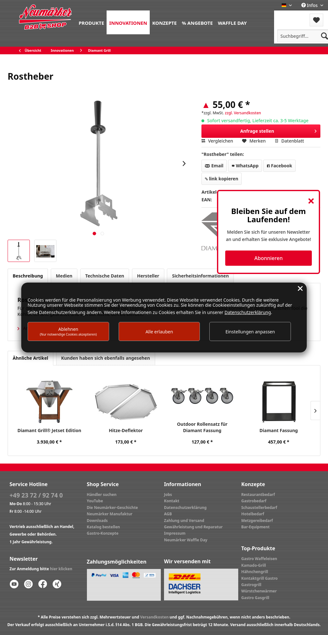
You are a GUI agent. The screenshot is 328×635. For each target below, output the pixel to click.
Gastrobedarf (253, 501)
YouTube (95, 501)
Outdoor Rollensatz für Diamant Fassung (202, 427)
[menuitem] (91, 22)
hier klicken (61, 569)
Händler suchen (102, 494)
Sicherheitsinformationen (200, 276)
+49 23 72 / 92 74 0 (36, 495)
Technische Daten (104, 276)
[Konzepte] (164, 22)
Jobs (168, 494)
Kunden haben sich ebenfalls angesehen (105, 358)
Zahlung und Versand (184, 520)
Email (214, 166)
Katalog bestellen (103, 527)
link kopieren (221, 179)
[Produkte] (91, 22)
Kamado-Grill (253, 565)
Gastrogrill (251, 584)
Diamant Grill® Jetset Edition (49, 430)
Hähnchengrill (254, 571)
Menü (291, 16)
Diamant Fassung (278, 430)
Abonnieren (268, 258)
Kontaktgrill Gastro (259, 578)
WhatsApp (245, 166)
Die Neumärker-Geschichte (112, 507)
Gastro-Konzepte (103, 533)
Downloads (97, 520)
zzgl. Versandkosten (243, 113)
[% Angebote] (197, 22)
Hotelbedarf (252, 514)
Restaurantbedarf (258, 494)
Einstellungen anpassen (250, 332)
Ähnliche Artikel (30, 358)
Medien (64, 276)
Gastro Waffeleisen (259, 558)
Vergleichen (217, 141)
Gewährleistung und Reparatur (193, 527)
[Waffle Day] (232, 22)
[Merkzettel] (316, 20)
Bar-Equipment (255, 527)
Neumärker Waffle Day (185, 540)
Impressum (175, 533)
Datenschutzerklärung (185, 507)
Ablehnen (68, 331)
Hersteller (148, 276)
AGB (168, 514)
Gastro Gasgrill (255, 597)
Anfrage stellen (278, 130)
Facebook (279, 166)
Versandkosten (154, 617)
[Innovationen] (128, 22)
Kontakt (171, 501)
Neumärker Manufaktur (110, 514)
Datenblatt (289, 141)
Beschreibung (28, 276)
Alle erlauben (159, 332)
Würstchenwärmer (259, 591)
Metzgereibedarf (257, 520)
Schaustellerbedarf (259, 507)
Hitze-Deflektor (126, 430)
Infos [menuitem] (310, 5)
